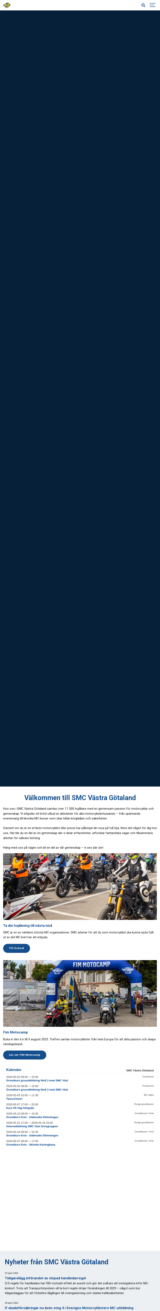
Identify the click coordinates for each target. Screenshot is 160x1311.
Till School (16, 948)
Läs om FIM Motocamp (24, 1054)
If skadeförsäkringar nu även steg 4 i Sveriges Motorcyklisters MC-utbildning (69, 1308)
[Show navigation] (153, 5)
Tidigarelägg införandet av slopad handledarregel (45, 1278)
